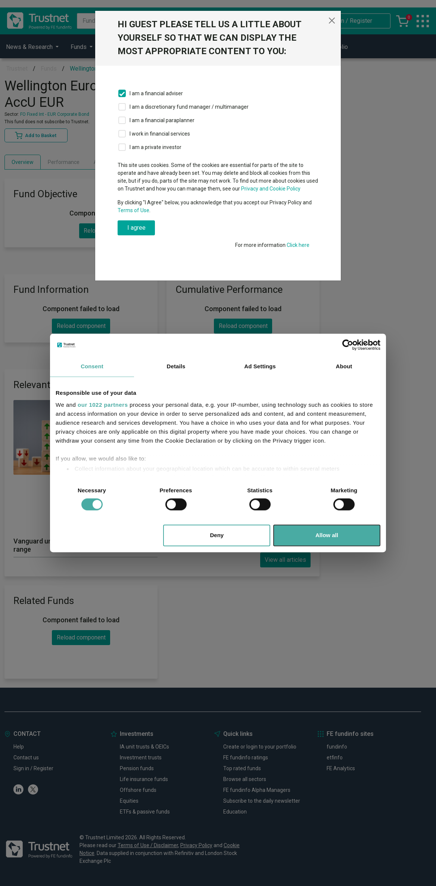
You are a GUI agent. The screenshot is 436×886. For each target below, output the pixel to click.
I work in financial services (160, 133)
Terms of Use (133, 210)
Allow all (326, 535)
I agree (136, 227)
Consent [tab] (92, 366)
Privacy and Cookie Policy (270, 189)
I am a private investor (155, 147)
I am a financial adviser (156, 93)
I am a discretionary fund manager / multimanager (189, 107)
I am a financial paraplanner (162, 120)
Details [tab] (176, 366)
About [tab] (344, 366)
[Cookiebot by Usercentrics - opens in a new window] (347, 344)
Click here (298, 245)
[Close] (332, 21)
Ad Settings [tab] (259, 366)
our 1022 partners (103, 405)
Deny (217, 535)
